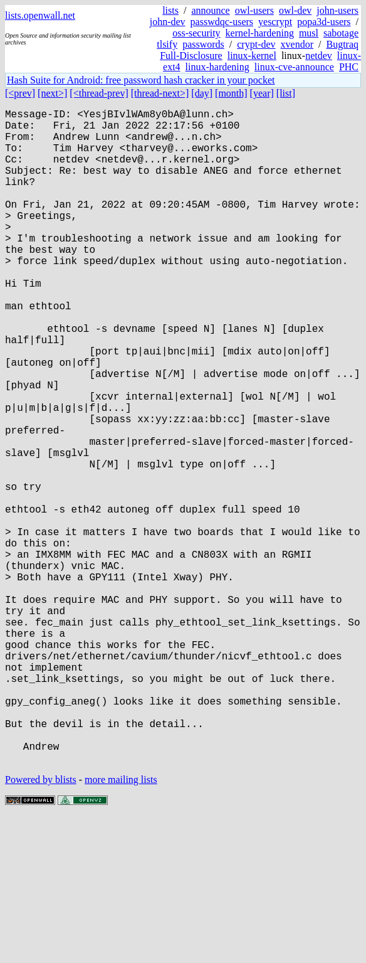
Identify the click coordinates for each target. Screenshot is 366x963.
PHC (348, 66)
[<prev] (20, 93)
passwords (203, 44)
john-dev (168, 21)
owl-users (254, 10)
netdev (318, 55)
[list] (285, 93)
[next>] (52, 93)
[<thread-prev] (99, 93)
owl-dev (295, 10)
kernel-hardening (260, 33)
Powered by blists (40, 925)
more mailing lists (121, 925)
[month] (231, 93)
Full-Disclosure (191, 55)
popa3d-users (323, 21)
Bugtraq (342, 44)
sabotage (340, 33)
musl (308, 33)
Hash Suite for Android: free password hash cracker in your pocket (140, 80)
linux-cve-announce (294, 66)
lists (170, 10)
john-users (337, 10)
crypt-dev (256, 44)
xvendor (297, 44)
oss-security (196, 33)
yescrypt (275, 21)
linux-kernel (251, 55)
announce (210, 10)
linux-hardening (217, 66)
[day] (201, 93)
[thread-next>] (160, 93)
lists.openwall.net (40, 15)
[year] (262, 93)
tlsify (167, 44)
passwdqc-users (222, 21)
